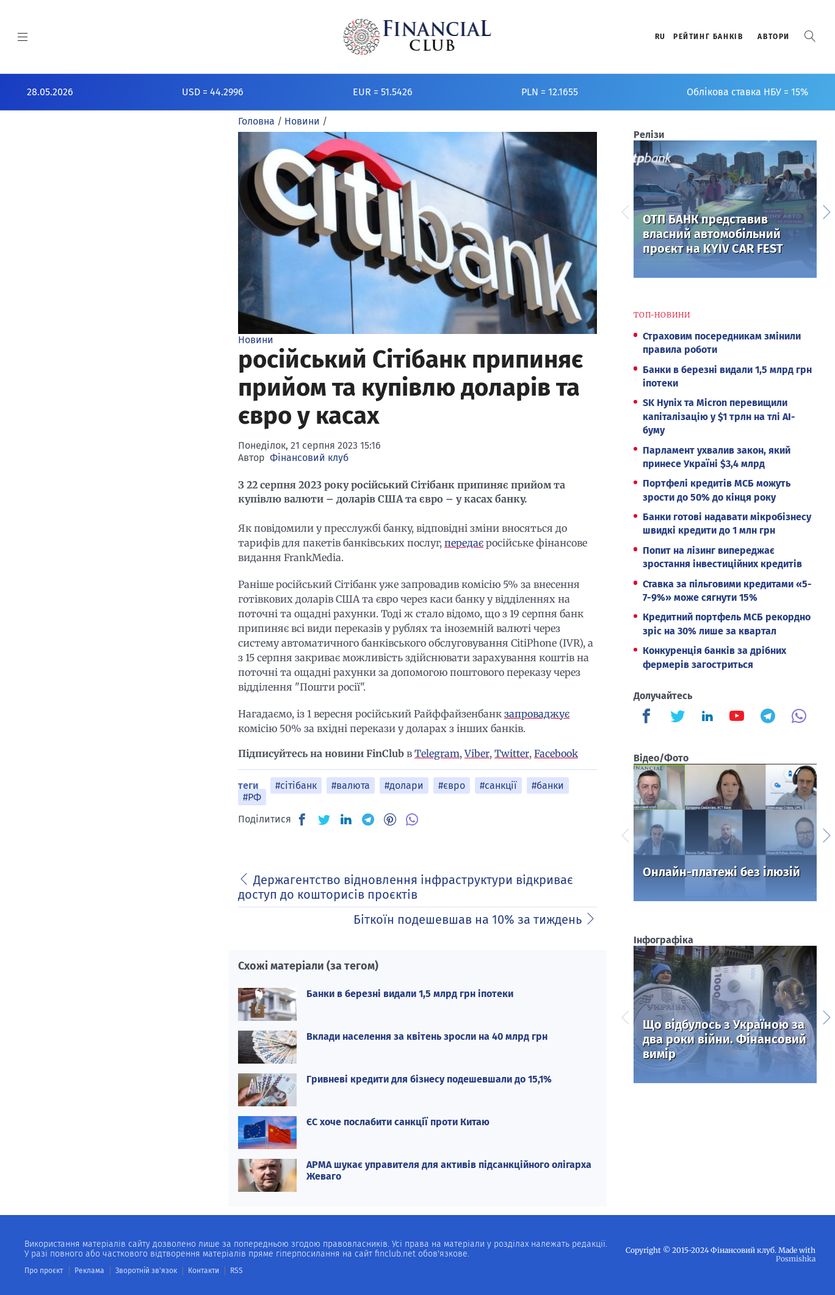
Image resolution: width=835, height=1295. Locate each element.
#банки (548, 785)
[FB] (302, 819)
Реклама (89, 1270)
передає (463, 543)
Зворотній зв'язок (146, 1270)
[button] (810, 36)
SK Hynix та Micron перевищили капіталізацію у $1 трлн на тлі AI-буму (719, 416)
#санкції (498, 785)
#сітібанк (296, 785)
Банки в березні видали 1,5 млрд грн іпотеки (409, 993)
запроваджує (536, 714)
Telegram (437, 753)
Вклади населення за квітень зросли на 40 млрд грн (427, 1036)
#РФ (252, 797)
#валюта (350, 785)
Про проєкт (43, 1270)
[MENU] (23, 36)
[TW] (324, 819)
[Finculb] (649, 717)
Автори (773, 36)
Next (826, 211)
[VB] (412, 819)
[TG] (368, 819)
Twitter (511, 753)
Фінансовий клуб (309, 457)
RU (660, 36)
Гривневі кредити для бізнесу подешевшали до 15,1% (429, 1079)
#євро (451, 785)
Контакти (203, 1270)
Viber (477, 753)
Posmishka (795, 1258)
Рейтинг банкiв (708, 36)
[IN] (346, 820)
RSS (236, 1270)
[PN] (390, 819)
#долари (404, 785)
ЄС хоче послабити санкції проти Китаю (398, 1122)
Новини (255, 340)
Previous (624, 211)
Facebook (556, 753)
